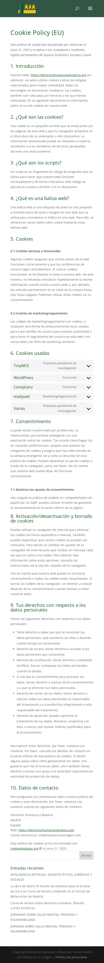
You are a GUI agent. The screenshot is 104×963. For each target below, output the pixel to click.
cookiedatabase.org (24, 848)
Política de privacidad (71, 957)
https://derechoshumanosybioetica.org (58, 75)
